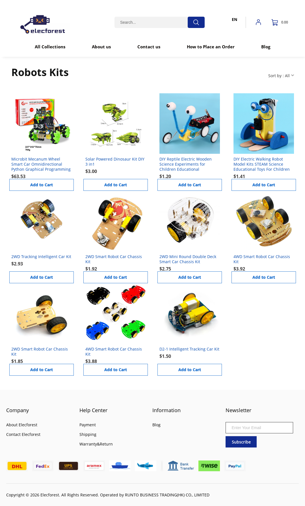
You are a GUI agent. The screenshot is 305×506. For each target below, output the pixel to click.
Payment (87, 424)
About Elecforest (21, 424)
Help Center (93, 410)
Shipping (87, 434)
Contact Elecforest (23, 434)
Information (166, 410)
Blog (156, 424)
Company (17, 410)
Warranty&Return (96, 444)
